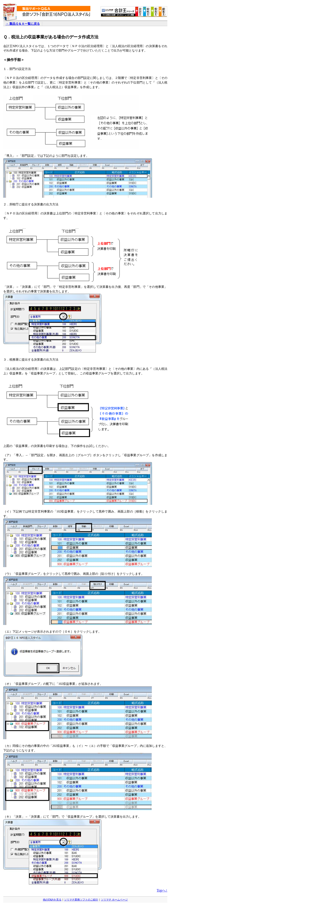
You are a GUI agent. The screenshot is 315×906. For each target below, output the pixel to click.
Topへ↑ (162, 890)
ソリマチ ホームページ (114, 899)
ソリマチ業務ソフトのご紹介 (81, 899)
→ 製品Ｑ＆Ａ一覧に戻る (22, 23)
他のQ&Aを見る (52, 899)
